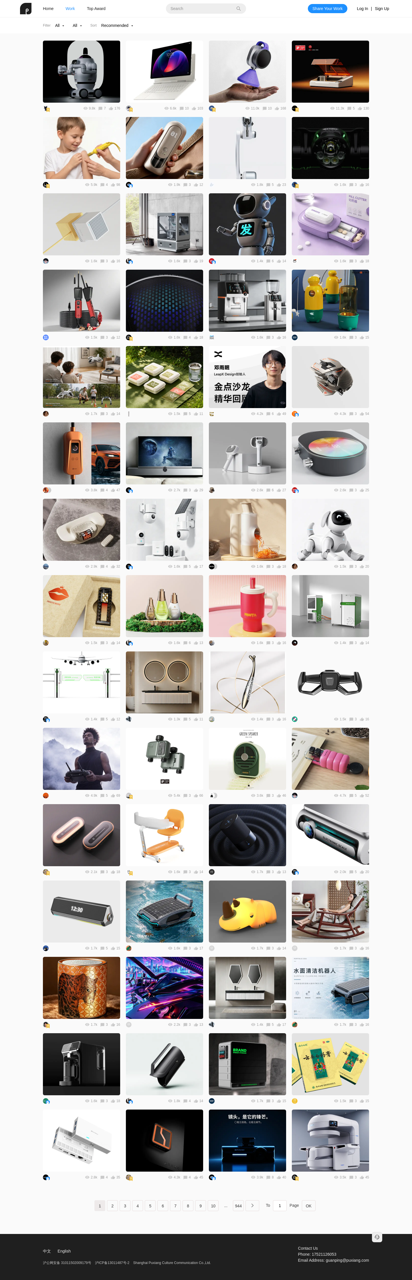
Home (48, 8)
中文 (47, 1251)
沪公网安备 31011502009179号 (67, 1263)
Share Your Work (327, 8)
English (64, 1251)
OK (309, 1206)
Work (70, 8)
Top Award (96, 8)
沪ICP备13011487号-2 (112, 1263)
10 (213, 1206)
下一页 (252, 1206)
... (225, 1205)
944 (238, 1206)
